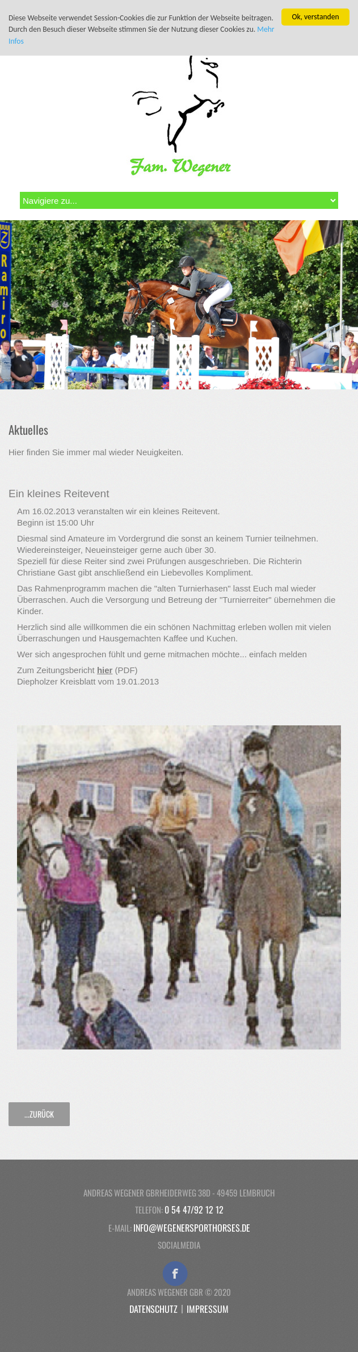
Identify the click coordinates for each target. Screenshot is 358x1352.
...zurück (39, 1114)
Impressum (208, 1309)
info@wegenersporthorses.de (191, 1228)
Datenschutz (153, 1309)
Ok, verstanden (315, 17)
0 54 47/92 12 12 (194, 1209)
